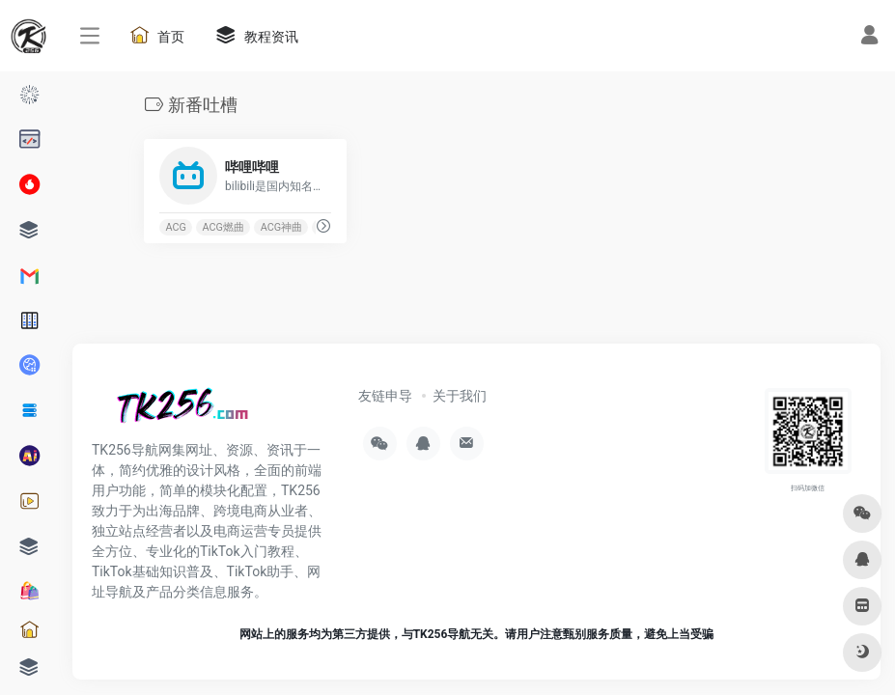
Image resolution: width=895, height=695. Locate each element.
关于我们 (460, 395)
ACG (175, 227)
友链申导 (385, 395)
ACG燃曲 (222, 227)
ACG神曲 (280, 227)
